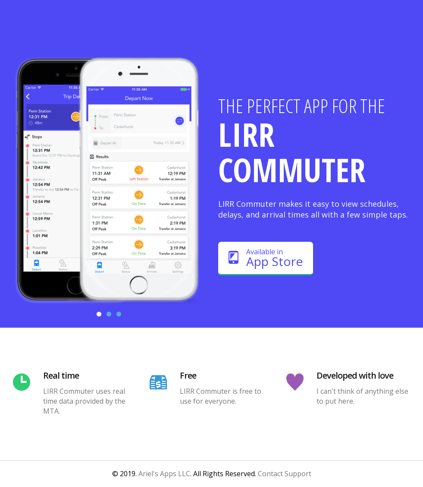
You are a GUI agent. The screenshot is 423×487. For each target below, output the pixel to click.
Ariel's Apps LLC (164, 473)
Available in (265, 258)
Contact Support (284, 473)
